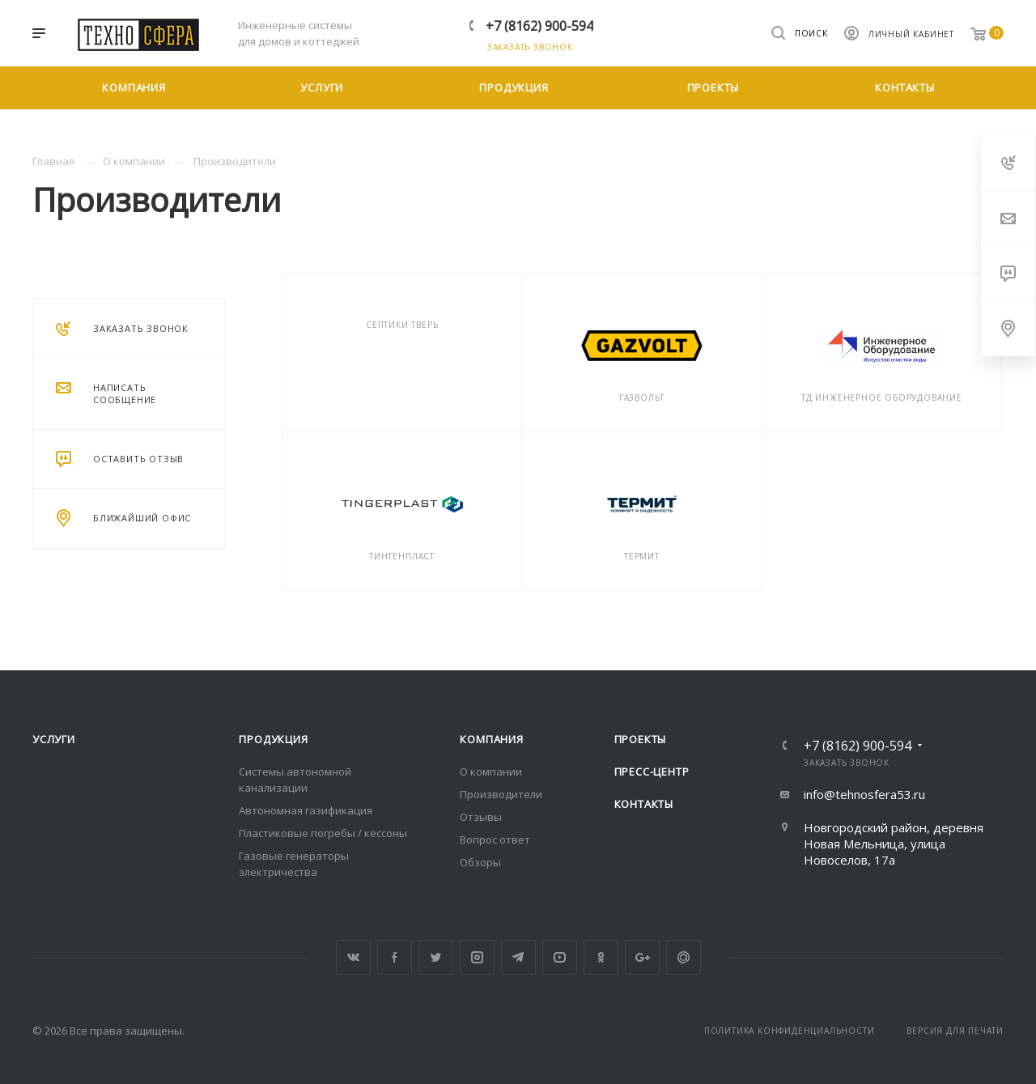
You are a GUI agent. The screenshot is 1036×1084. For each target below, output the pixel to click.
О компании (491, 771)
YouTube (559, 957)
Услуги (53, 739)
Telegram (518, 957)
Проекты (640, 739)
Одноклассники (601, 957)
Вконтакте (353, 957)
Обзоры (480, 862)
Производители (501, 794)
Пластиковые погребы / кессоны (323, 833)
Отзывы (481, 817)
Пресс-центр (652, 771)
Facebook (394, 957)
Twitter (435, 957)
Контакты (643, 804)
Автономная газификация (305, 810)
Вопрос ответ (495, 839)
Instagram (477, 957)
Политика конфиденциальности (789, 1030)
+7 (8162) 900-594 (539, 26)
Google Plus (642, 957)
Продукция (273, 739)
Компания (491, 739)
